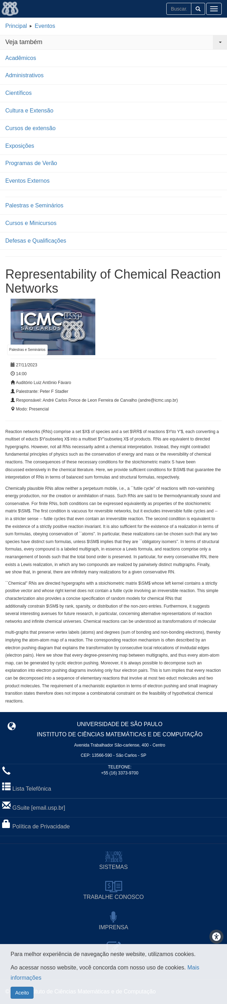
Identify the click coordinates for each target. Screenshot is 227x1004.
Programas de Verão (31, 163)
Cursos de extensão (30, 128)
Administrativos (24, 75)
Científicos (18, 93)
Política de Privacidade (41, 826)
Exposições (19, 146)
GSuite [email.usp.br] (38, 808)
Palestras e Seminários (34, 205)
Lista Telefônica (31, 789)
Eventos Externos (27, 181)
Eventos (45, 26)
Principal (16, 26)
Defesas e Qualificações (35, 241)
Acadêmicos (20, 58)
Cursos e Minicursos (30, 223)
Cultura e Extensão (29, 111)
